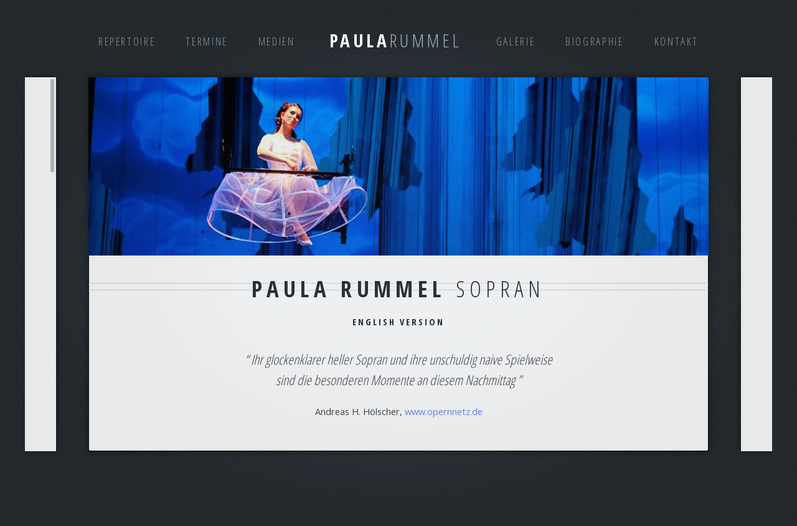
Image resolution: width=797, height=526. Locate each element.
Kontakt (676, 41)
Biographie (594, 41)
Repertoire (126, 41)
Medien (276, 41)
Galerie (515, 41)
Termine (206, 41)
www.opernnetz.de (444, 411)
